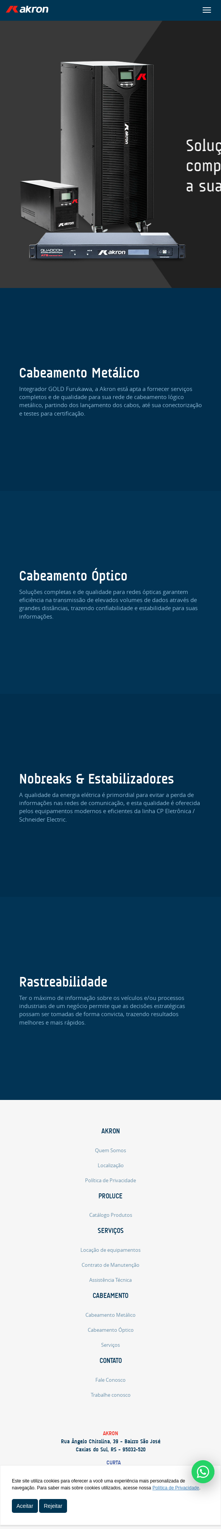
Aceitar (24, 1506)
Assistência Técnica (110, 1279)
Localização (111, 1165)
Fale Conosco (110, 1379)
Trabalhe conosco (111, 1394)
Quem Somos (110, 1150)
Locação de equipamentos (110, 1249)
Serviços (111, 1231)
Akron (110, 1131)
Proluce (110, 1196)
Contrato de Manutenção (110, 1264)
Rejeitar (53, 1506)
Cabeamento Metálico (110, 1314)
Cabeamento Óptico (111, 1329)
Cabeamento (110, 1295)
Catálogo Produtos (110, 1214)
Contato (111, 1360)
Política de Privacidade (110, 1180)
